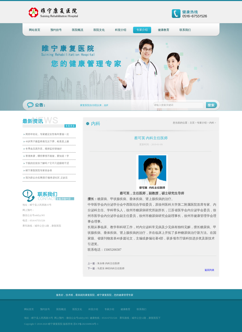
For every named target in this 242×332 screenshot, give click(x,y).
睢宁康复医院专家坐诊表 (39, 170)
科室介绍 (120, 29)
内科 (211, 122)
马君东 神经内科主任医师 (110, 268)
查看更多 (70, 126)
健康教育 (163, 29)
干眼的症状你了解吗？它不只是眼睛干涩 (47, 163)
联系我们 (185, 29)
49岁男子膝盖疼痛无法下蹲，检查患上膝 (47, 141)
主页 (192, 122)
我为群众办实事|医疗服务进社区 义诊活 (47, 177)
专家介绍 (142, 29)
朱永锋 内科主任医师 (108, 263)
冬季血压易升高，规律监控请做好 (44, 148)
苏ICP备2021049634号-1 (85, 324)
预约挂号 (56, 29)
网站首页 (34, 29)
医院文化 (99, 29)
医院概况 (77, 29)
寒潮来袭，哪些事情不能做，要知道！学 (47, 156)
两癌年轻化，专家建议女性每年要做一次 (47, 134)
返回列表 (209, 270)
